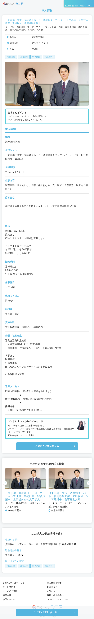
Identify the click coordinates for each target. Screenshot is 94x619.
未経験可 (49, 57)
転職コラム (52, 587)
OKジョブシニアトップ (13, 583)
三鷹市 (19, 555)
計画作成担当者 (67, 544)
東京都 (8, 555)
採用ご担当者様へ (55, 595)
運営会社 (7, 595)
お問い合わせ (9, 599)
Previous (5, 483)
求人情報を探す (54, 583)
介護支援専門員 (49, 544)
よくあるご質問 (10, 591)
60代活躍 (36, 57)
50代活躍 (23, 57)
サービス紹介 (9, 587)
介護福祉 (10, 544)
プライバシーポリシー (57, 599)
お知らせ (51, 591)
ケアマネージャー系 (27, 544)
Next (89, 483)
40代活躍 (11, 57)
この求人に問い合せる (47, 446)
